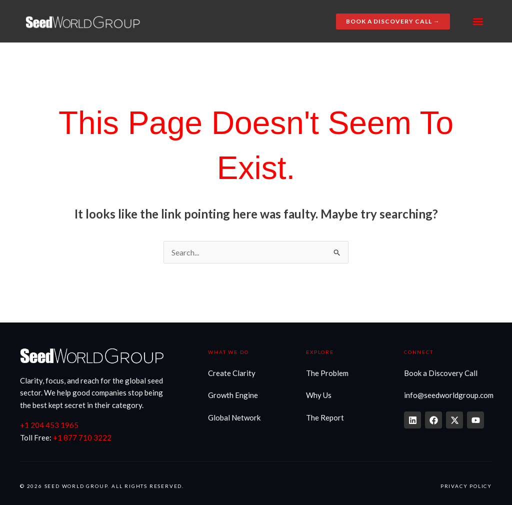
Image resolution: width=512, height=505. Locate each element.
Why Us (319, 395)
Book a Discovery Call (441, 373)
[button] (478, 21)
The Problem (327, 373)
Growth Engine (233, 395)
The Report (325, 417)
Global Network (234, 417)
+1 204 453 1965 (49, 425)
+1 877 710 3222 (82, 437)
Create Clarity (232, 373)
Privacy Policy (466, 486)
